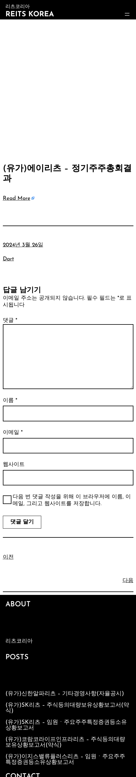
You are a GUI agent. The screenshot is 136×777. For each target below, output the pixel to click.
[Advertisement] (68, 90)
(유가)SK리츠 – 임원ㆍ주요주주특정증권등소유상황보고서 (66, 725)
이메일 (13, 432)
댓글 (10, 320)
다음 (128, 580)
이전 (8, 557)
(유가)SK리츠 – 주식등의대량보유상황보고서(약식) (67, 708)
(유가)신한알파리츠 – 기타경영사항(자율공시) (64, 694)
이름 (10, 400)
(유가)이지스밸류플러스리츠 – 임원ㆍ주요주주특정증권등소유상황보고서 (65, 759)
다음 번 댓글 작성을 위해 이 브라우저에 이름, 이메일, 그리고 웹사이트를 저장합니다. (72, 500)
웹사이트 (14, 464)
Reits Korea (29, 14)
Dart (8, 259)
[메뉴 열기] (127, 14)
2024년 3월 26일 (23, 245)
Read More (16, 198)
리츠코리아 (19, 641)
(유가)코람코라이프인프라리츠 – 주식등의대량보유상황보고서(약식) (65, 742)
